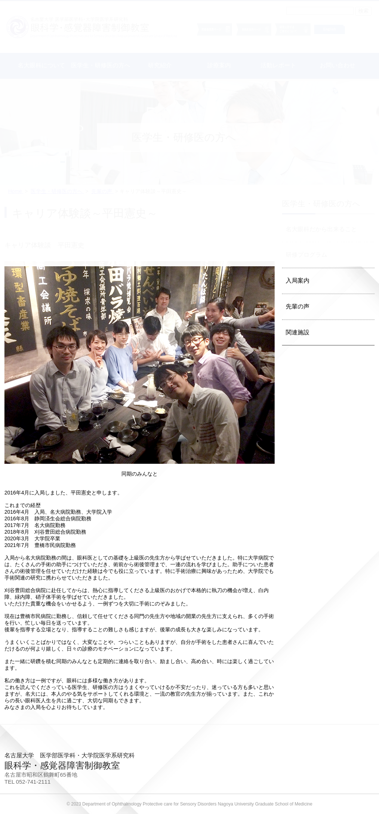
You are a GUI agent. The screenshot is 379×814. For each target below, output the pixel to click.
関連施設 (297, 332)
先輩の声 (297, 306)
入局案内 (297, 280)
